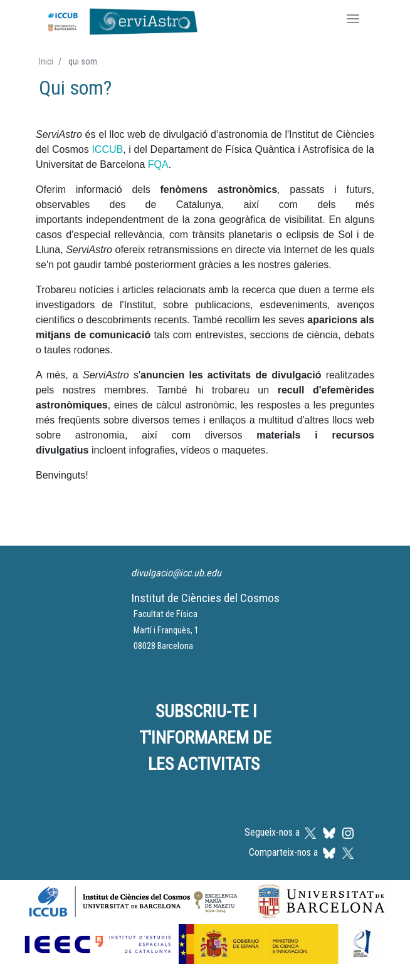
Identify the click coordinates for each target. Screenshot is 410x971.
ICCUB (107, 149)
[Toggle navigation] (353, 20)
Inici (46, 61)
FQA (158, 164)
